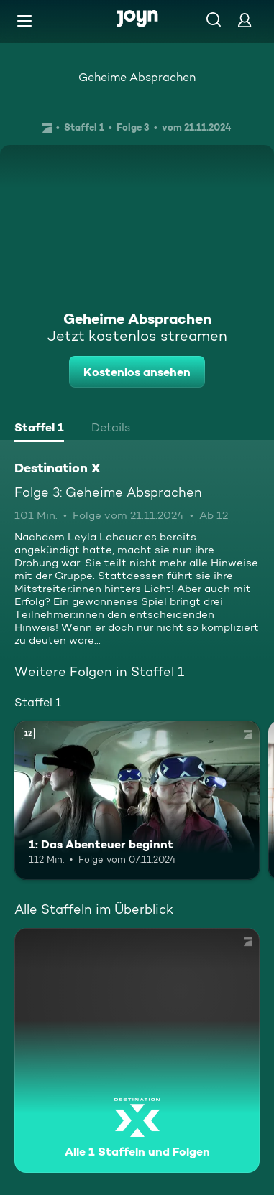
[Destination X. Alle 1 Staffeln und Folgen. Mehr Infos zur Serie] (137, 1050)
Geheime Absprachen (137, 77)
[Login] (244, 19)
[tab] (39, 429)
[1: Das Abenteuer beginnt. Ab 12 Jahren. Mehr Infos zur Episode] (137, 800)
